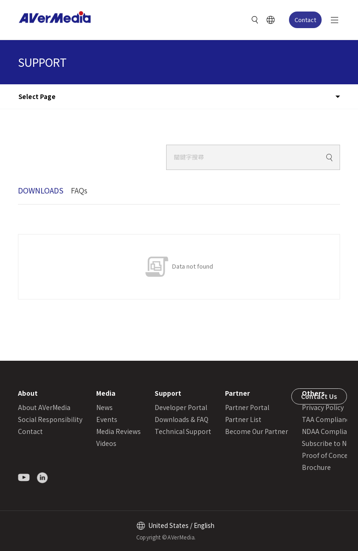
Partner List (243, 419)
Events (106, 419)
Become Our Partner (256, 431)
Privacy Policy (323, 407)
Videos (106, 443)
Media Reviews (118, 431)
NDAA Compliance (330, 431)
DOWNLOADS (41, 190)
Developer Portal (181, 407)
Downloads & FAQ (181, 419)
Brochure (316, 467)
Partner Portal (247, 407)
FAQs (79, 190)
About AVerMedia (44, 407)
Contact (305, 19)
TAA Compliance (327, 419)
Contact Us (319, 396)
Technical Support (183, 431)
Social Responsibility (50, 419)
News (104, 407)
